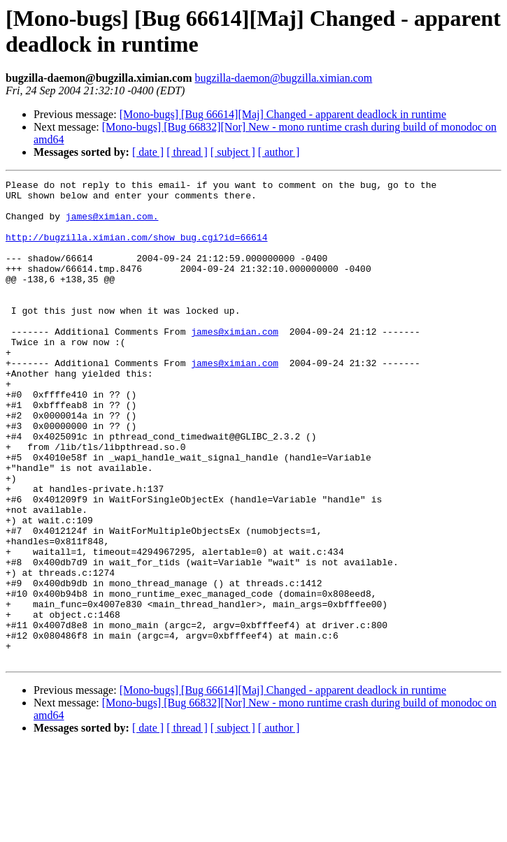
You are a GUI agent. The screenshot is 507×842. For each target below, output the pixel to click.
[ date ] (148, 152)
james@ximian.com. (112, 224)
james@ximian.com (234, 362)
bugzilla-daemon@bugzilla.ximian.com (283, 78)
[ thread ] (187, 152)
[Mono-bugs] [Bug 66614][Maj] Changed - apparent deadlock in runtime (283, 114)
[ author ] (279, 152)
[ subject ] (232, 152)
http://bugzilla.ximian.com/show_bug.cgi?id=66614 (136, 249)
